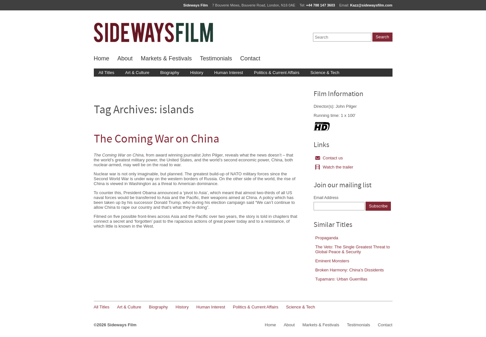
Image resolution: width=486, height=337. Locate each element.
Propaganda (326, 237)
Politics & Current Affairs (276, 72)
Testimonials (216, 58)
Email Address (326, 197)
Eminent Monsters (332, 260)
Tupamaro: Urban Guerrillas (341, 279)
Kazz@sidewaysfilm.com (371, 5)
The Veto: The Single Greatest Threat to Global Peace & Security (352, 249)
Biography (170, 72)
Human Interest (228, 72)
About (125, 58)
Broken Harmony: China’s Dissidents (349, 270)
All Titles (106, 72)
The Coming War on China (156, 140)
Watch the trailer (334, 167)
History (196, 72)
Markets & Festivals (166, 58)
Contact (250, 58)
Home (101, 58)
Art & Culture (137, 72)
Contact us (329, 158)
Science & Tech (324, 72)
